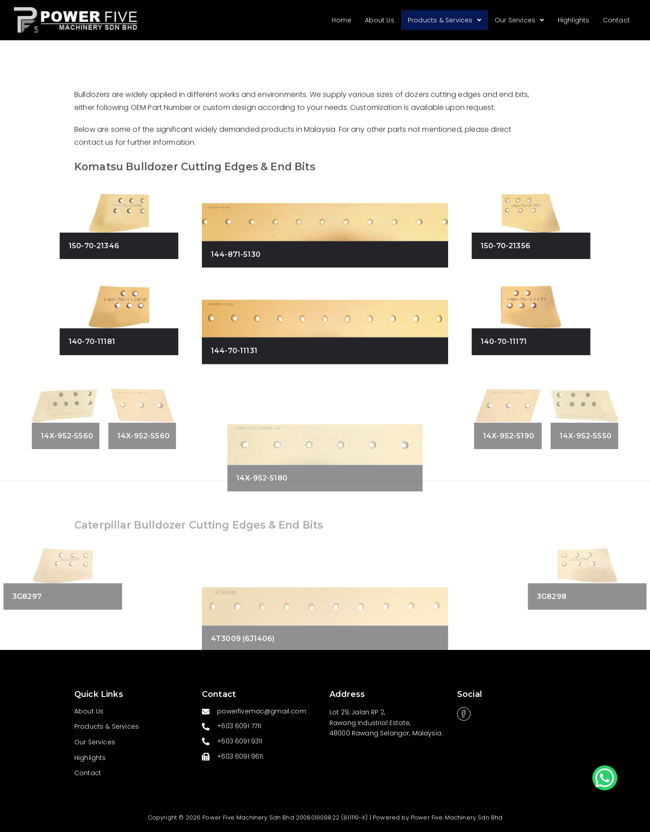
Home (342, 20)
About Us (379, 20)
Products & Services (444, 20)
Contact (616, 20)
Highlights (574, 20)
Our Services (519, 20)
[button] (604, 777)
